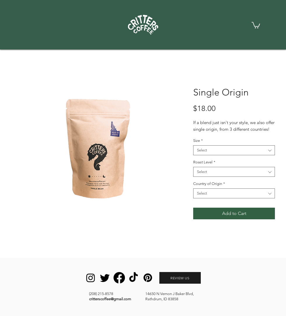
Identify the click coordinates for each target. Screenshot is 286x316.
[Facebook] (119, 277)
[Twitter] (105, 277)
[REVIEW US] (180, 278)
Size (198, 140)
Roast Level (204, 162)
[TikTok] (133, 277)
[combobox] (234, 150)
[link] (256, 24)
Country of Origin (209, 183)
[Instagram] (90, 277)
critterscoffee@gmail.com (110, 299)
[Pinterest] (148, 277)
